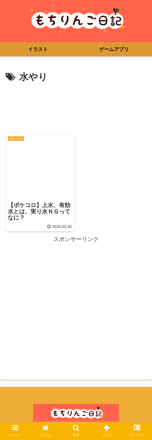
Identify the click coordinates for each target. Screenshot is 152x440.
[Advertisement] (76, 106)
